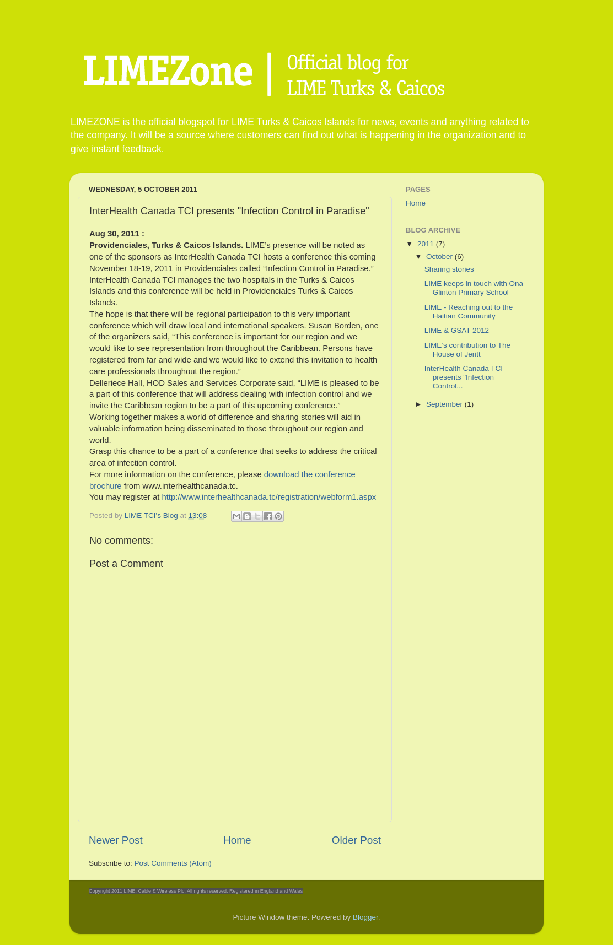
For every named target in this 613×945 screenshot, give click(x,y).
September (445, 404)
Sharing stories (449, 269)
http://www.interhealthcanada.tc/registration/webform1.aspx (269, 497)
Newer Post (116, 840)
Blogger (365, 917)
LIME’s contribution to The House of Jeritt (467, 349)
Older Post (356, 840)
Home (237, 840)
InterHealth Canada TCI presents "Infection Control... (463, 377)
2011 (426, 244)
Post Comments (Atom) (173, 863)
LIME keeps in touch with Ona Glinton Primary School (473, 287)
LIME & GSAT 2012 (456, 330)
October (440, 256)
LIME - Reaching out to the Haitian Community (468, 311)
